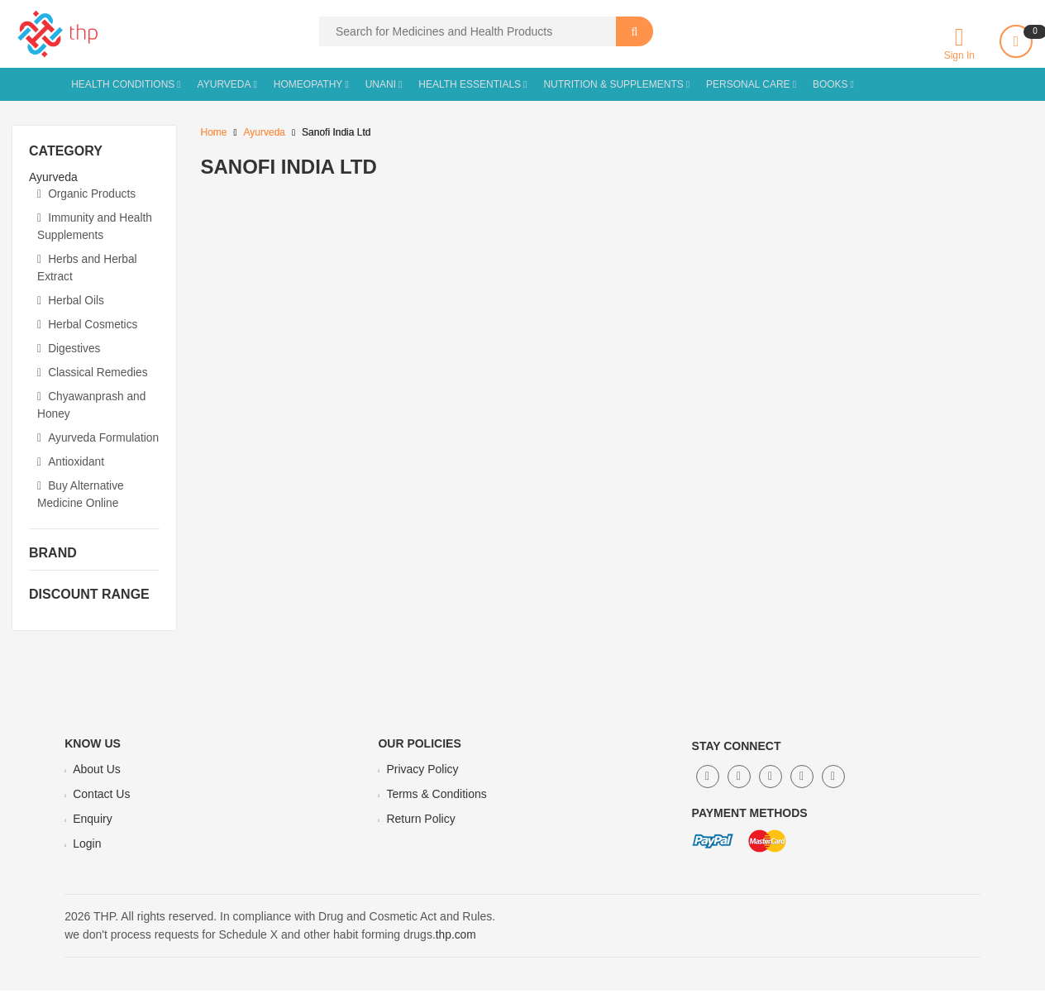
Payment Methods (750, 817)
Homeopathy (308, 84)
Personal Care (748, 84)
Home (214, 132)
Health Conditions (122, 84)
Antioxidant (71, 468)
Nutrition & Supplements (613, 84)
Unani (380, 84)
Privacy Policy (422, 773)
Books (830, 84)
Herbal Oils (71, 296)
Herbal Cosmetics (88, 319)
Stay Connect (736, 750)
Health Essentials (469, 84)
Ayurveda (224, 84)
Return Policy (420, 822)
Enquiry (92, 822)
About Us (97, 773)
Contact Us (101, 798)
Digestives (69, 342)
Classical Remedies (93, 365)
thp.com (456, 938)
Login (87, 847)
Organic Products (87, 193)
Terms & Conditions (436, 798)
